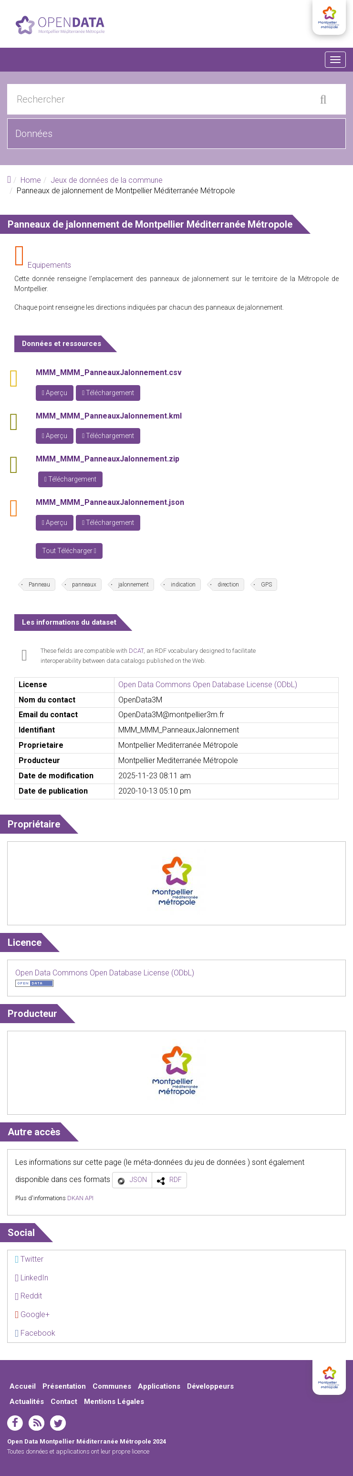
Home (31, 180)
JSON (138, 1179)
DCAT (136, 650)
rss (36, 1423)
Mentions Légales (114, 1401)
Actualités (27, 1401)
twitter (58, 1423)
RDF (175, 1179)
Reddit (28, 1295)
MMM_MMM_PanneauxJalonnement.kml (109, 415)
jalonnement (133, 584)
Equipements (49, 265)
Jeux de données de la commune (107, 180)
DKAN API (80, 1198)
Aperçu (54, 393)
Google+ (32, 1314)
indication (183, 584)
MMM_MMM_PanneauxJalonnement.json (110, 502)
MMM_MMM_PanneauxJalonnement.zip (107, 458)
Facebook (35, 1333)
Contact (64, 1401)
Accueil (23, 1386)
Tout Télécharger (69, 551)
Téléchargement (108, 393)
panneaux (84, 584)
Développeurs (210, 1386)
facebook (15, 1423)
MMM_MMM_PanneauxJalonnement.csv (109, 372)
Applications (159, 1386)
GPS (266, 584)
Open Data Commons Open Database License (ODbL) (207, 684)
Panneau (39, 584)
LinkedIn (31, 1277)
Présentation (64, 1386)
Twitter (29, 1259)
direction (228, 584)
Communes (112, 1386)
